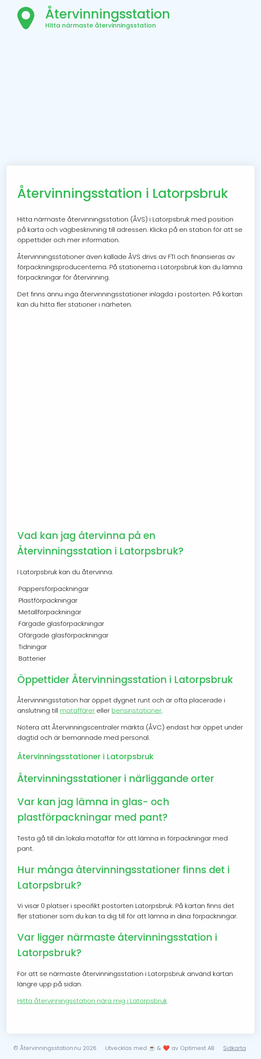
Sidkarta (234, 1048)
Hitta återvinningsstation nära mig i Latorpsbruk (92, 1000)
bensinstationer (137, 710)
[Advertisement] (130, 101)
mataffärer (77, 710)
